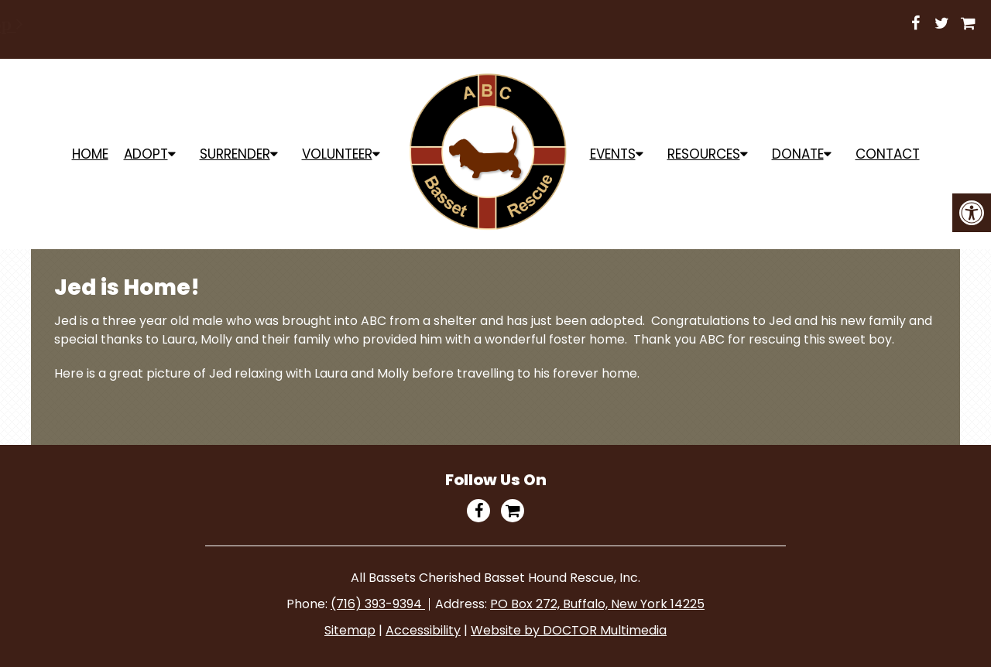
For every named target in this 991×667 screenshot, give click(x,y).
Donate (798, 154)
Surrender (235, 154)
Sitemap (349, 630)
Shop (567, 24)
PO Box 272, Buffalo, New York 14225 (597, 604)
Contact (888, 154)
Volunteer (337, 154)
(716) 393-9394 (378, 604)
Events (613, 154)
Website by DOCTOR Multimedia (569, 630)
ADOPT (146, 154)
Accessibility (423, 630)
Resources (703, 154)
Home (90, 154)
